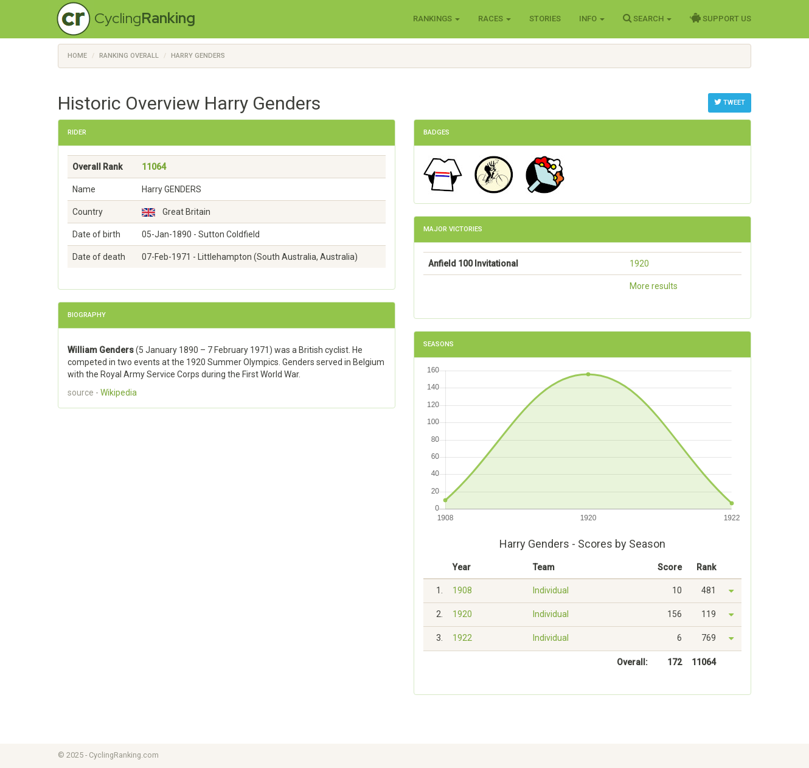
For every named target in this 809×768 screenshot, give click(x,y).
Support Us (720, 18)
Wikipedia (118, 392)
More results (654, 286)
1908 (462, 590)
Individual (551, 590)
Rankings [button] (436, 18)
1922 (462, 638)
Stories (545, 18)
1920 (639, 263)
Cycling (144, 18)
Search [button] (647, 18)
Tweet (729, 102)
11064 (154, 167)
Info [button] (592, 18)
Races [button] (494, 18)
